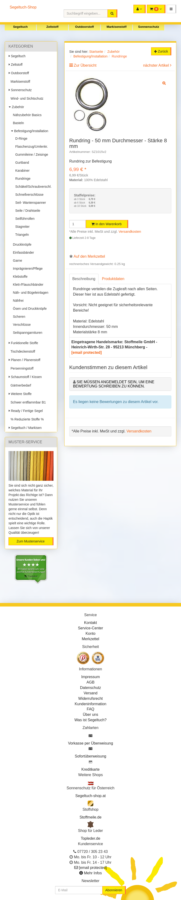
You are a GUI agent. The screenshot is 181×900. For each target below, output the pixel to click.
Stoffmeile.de (90, 817)
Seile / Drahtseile (26, 210)
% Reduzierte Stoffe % (26, 419)
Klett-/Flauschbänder (27, 284)
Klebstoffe (19, 276)
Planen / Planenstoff (24, 360)
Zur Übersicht (85, 65)
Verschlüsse (21, 324)
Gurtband (21, 162)
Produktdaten (113, 279)
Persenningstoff (21, 368)
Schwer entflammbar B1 (27, 402)
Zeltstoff (52, 27)
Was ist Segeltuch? (90, 720)
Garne (16, 260)
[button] (171, 9)
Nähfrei (17, 300)
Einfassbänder (22, 252)
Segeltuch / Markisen (25, 428)
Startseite (96, 51)
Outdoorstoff (84, 27)
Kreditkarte (90, 769)
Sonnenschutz (148, 27)
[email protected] (86, 352)
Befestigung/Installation (29, 131)
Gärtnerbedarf (20, 385)
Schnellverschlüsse (28, 194)
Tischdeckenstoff (22, 351)
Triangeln (21, 234)
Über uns (90, 715)
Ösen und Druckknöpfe (29, 308)
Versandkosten (130, 231)
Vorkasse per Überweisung (90, 743)
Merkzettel (90, 639)
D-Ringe (20, 138)
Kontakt (90, 623)
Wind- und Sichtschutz (26, 98)
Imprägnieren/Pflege (27, 268)
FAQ (90, 709)
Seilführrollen (24, 218)
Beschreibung (83, 279)
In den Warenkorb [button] (106, 224)
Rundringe (21, 178)
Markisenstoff (117, 27)
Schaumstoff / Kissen (25, 377)
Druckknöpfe (21, 244)
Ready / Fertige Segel (26, 411)
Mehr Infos (93, 873)
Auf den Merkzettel (89, 256)
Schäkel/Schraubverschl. (32, 186)
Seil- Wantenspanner (29, 202)
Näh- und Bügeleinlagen (29, 292)
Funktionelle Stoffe (23, 343)
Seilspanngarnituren (26, 332)
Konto (90, 633)
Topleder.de (90, 838)
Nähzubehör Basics (26, 115)
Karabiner (21, 170)
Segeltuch (20, 27)
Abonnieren (113, 890)
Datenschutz (90, 688)
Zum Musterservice (30, 541)
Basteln (17, 123)
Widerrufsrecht (90, 698)
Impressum (90, 677)
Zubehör (16, 107)
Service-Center (90, 628)
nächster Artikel (156, 65)
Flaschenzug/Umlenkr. (30, 146)
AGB (90, 682)
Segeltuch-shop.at (90, 796)
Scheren (18, 316)
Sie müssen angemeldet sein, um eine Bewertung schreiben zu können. (113, 384)
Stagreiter (21, 226)
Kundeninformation (90, 704)
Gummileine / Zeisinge (30, 154)
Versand (91, 693)
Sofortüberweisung (90, 756)
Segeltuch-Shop (23, 7)
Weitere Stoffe (20, 394)
